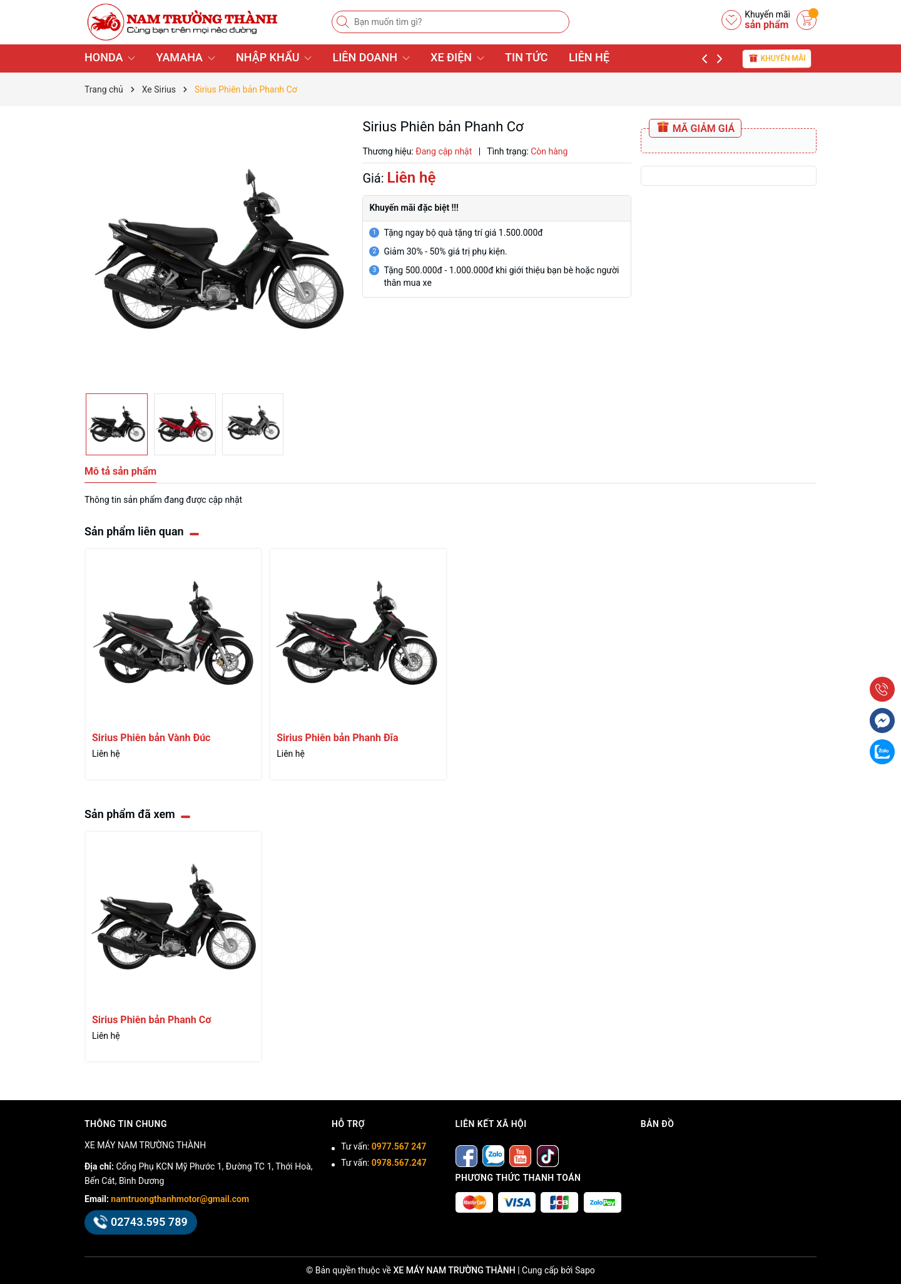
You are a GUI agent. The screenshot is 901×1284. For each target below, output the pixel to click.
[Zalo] (493, 1155)
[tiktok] (548, 1155)
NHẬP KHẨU (274, 57)
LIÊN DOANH (370, 57)
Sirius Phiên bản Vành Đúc (151, 738)
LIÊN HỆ (589, 57)
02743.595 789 (141, 1222)
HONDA (109, 57)
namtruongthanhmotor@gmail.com (180, 1199)
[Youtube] (520, 1155)
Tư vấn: (383, 1146)
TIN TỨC (526, 57)
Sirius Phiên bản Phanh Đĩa (337, 738)
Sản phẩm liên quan (134, 531)
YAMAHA (185, 57)
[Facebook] (466, 1155)
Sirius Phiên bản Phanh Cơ (151, 1020)
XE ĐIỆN (457, 57)
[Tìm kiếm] (344, 22)
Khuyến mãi (776, 58)
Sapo (585, 1270)
